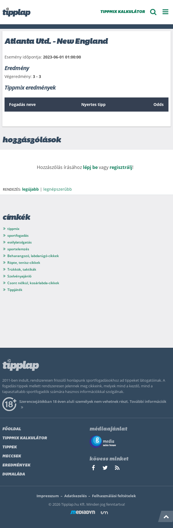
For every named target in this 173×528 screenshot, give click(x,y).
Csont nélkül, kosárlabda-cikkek (33, 283)
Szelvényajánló (19, 276)
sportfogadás (18, 235)
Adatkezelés (75, 495)
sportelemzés (18, 249)
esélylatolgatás (19, 242)
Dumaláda (13, 474)
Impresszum (48, 495)
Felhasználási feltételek (114, 495)
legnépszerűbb (57, 189)
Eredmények (16, 465)
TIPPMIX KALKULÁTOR (122, 12)
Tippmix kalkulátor (24, 438)
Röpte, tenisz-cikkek (23, 262)
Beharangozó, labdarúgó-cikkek (33, 255)
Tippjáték (14, 289)
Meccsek (11, 456)
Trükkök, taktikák (21, 269)
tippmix (13, 228)
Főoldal (11, 429)
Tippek (9, 447)
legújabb (30, 189)
